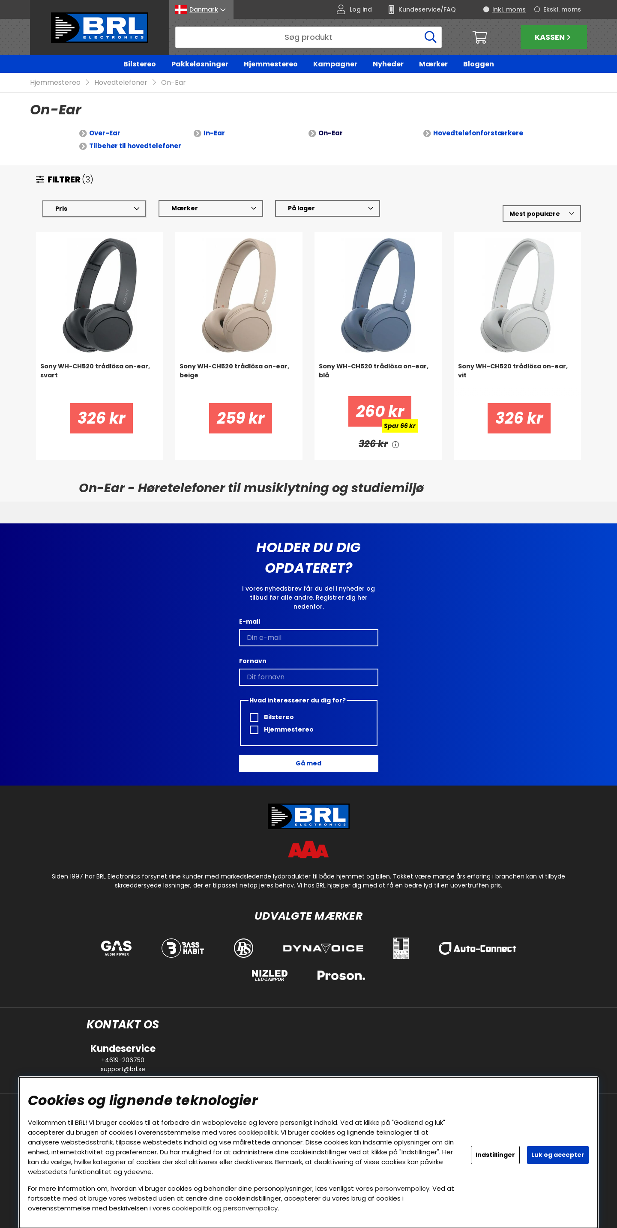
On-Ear (173, 83)
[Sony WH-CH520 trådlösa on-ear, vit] (517, 379)
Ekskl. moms (562, 9)
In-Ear (214, 133)
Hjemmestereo (271, 64)
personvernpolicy (402, 1188)
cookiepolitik (258, 1132)
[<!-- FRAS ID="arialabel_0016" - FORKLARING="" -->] (395, 444)
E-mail (249, 621)
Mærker (433, 64)
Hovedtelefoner (120, 83)
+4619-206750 (122, 1060)
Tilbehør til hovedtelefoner (135, 146)
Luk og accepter (557, 1154)
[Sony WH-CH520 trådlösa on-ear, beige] (239, 379)
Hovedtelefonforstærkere (478, 133)
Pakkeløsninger (199, 64)
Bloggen (478, 64)
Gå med (308, 763)
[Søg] (308, 37)
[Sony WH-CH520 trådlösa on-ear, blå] (378, 379)
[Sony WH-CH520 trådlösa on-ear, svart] (99, 379)
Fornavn (253, 661)
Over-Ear (104, 133)
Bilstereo (139, 64)
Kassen (554, 37)
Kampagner (335, 64)
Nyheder (388, 64)
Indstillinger (495, 1154)
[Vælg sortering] (541, 213)
